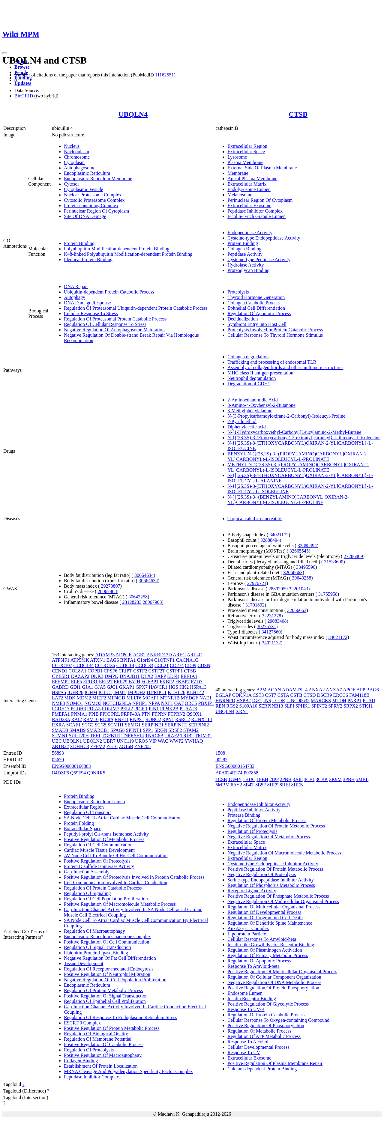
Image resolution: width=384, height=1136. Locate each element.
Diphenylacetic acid (246, 426)
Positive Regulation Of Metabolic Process (104, 839)
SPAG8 (117, 730)
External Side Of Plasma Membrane (262, 167)
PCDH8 (78, 708)
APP (360, 689)
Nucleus (72, 146)
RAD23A (61, 719)
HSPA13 (198, 687)
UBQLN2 (92, 741)
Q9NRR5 (96, 772)
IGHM (91, 692)
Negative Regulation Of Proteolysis (261, 874)
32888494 (270, 540)
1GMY (235, 779)
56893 (58, 753)
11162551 (164, 74)
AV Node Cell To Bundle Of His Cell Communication (116, 855)
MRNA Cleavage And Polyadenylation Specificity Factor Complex (128, 1071)
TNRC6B (154, 735)
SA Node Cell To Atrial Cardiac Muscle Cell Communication (123, 817)
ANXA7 (334, 689)
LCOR (278, 700)
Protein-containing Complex (91, 205)
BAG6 (112, 660)
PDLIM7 (110, 708)
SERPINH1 (176, 724)
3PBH (349, 779)
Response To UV (243, 1052)
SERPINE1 (153, 724)
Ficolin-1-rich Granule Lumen (256, 216)
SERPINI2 (198, 724)
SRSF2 (175, 730)
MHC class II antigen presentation (260, 372)
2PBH (286, 779)
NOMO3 (92, 703)
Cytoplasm (74, 162)
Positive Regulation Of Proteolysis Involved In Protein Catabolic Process (134, 877)
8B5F (260, 784)
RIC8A (106, 719)
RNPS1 (137, 719)
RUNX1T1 (201, 719)
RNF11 (122, 719)
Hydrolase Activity (245, 264)
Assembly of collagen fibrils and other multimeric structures (285, 367)
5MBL (362, 779)
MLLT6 (133, 697)
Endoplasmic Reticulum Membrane (98, 178)
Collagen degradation (247, 356)
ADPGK (124, 654)
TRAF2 (171, 735)
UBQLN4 (133, 114)
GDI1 (75, 687)
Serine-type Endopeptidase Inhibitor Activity (270, 879)
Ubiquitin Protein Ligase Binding (96, 952)
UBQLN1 (72, 741)
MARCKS (321, 700)
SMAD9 (77, 730)
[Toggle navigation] (4, 53)
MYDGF (189, 697)
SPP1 (148, 730)
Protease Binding (243, 815)
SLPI (289, 705)
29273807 (110, 586)
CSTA (283, 695)
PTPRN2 (176, 714)
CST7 (270, 695)
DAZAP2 (80, 676)
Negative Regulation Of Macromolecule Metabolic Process (284, 852)
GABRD (60, 687)
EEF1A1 (189, 676)
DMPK (111, 676)
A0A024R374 (228, 772)
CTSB (298, 114)
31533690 (333, 561)
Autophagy (74, 297)
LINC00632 (297, 700)
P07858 (251, 772)
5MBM (222, 784)
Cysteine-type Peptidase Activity (258, 259)
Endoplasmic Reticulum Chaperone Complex (107, 936)
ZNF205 (142, 746)
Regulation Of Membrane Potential (97, 1039)
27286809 (353, 556)
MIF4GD (116, 697)
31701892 (255, 604)
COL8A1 (77, 670)
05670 (58, 759)
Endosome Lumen (244, 993)
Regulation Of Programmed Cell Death (265, 917)
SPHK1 (303, 705)
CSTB (296, 695)
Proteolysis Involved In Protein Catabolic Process (275, 329)
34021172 (278, 534)
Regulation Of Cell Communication (98, 844)
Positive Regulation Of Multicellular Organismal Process (282, 971)
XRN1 (242, 711)
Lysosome (237, 157)
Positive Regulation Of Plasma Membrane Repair (274, 1063)
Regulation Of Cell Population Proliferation (106, 898)
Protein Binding (79, 243)
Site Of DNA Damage (85, 216)
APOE (349, 689)
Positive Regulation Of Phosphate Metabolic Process (278, 896)
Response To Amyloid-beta (253, 966)
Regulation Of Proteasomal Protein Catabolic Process (115, 318)
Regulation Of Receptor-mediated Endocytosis (109, 968)
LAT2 (57, 697)
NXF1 (167, 703)
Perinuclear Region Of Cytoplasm (96, 210)
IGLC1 (105, 692)
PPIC (105, 714)
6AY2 (236, 784)
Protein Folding (79, 823)
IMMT (119, 692)
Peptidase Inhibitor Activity (253, 809)
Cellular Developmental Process (258, 1047)
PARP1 (354, 700)
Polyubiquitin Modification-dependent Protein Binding (117, 248)
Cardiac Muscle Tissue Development (99, 850)
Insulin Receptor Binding (251, 998)
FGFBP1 (149, 681)
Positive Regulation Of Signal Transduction (106, 995)
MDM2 (84, 697)
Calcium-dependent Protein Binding (262, 1068)
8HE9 (272, 784)
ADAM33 (105, 654)
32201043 (298, 588)
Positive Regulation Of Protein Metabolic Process (112, 1028)
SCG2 (88, 724)
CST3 (258, 695)
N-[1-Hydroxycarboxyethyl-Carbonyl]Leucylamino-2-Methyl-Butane (294, 432)
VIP (153, 741)
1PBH (262, 779)
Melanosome (239, 194)
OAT (179, 703)
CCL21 (161, 665)
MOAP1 (150, 697)
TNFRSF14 (133, 735)
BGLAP (223, 695)
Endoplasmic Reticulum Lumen (94, 801)
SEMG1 (132, 724)
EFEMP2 (61, 681)
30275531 (266, 626)
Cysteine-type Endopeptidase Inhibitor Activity (272, 863)
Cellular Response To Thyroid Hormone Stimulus (275, 335)
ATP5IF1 (61, 660)
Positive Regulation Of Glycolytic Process (268, 1003)
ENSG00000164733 (234, 766)
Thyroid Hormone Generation (256, 297)
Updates (22, 83)
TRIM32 (203, 735)
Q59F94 (78, 772)
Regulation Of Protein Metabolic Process (103, 990)
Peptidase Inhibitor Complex (255, 210)
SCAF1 (73, 724)
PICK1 (140, 708)
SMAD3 (60, 730)
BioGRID (23, 95)
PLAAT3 (188, 708)
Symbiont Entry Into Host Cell (256, 324)
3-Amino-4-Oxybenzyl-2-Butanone (261, 405)
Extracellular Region (247, 146)
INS (267, 700)
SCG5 (100, 724)
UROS (141, 741)
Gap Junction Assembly (87, 871)
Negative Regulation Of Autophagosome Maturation (114, 329)
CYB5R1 (61, 676)
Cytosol (71, 183)
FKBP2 (167, 681)
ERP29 (120, 681)
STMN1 (60, 735)
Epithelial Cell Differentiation (256, 308)
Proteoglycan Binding (248, 270)
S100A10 (248, 705)
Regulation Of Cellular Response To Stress (105, 324)
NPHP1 (139, 703)
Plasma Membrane (245, 162)
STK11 (366, 705)
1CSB (221, 779)
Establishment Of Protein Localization (101, 1066)
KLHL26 (176, 692)
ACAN (274, 689)
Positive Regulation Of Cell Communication (106, 941)
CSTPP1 (174, 670)
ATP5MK (79, 660)
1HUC (249, 779)
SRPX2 (351, 705)
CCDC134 (83, 665)
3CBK (322, 779)
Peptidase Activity (244, 254)
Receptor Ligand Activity (251, 890)
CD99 (190, 665)
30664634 (144, 575)
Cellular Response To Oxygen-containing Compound (278, 1020)
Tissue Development (83, 963)
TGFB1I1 (111, 735)
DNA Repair (76, 286)
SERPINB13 (271, 705)
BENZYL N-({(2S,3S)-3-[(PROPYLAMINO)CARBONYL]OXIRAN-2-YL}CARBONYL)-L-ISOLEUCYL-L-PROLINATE (297, 456)
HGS (173, 687)
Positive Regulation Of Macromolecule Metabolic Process (120, 904)
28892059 (278, 588)
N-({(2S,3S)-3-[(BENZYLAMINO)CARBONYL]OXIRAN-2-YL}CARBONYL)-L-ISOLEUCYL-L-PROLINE (288, 499)
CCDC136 (105, 665)
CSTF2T (156, 670)
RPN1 (168, 719)
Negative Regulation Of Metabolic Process (268, 836)
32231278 (271, 615)
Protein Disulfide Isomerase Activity (99, 866)
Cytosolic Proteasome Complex (94, 200)
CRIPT (125, 670)
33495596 (305, 567)
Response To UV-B (245, 1009)
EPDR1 (90, 681)
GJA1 (87, 687)
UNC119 (125, 741)
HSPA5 (59, 692)
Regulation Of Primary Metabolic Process (267, 955)
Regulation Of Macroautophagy (94, 931)
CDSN (203, 665)
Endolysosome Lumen (249, 189)
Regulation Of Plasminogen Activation (264, 950)
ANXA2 (316, 689)
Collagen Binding (244, 248)
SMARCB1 (98, 730)
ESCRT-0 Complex (82, 1022)
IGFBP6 (75, 692)
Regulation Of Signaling (87, 893)
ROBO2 (153, 719)
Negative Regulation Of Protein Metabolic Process (276, 825)
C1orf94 (145, 660)
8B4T (248, 784)
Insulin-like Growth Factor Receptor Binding (270, 944)
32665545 (299, 550)
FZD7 (196, 681)
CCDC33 (144, 665)
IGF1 (257, 700)
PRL (115, 714)
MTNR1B (170, 697)
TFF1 (95, 735)
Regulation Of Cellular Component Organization (274, 976)
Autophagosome (79, 167)
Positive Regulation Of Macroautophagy (103, 1055)
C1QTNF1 (164, 660)
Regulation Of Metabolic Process (259, 1030)
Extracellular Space (246, 151)
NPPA (154, 703)
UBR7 (109, 741)
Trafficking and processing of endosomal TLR (271, 362)
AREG (179, 654)
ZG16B (126, 746)
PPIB (93, 714)
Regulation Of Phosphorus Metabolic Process (271, 885)
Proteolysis (238, 291)
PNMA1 (79, 714)
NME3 (58, 703)
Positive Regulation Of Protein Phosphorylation (273, 987)
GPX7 (142, 687)
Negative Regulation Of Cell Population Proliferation (115, 979)
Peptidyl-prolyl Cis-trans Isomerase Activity (106, 833)
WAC (163, 741)
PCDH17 (61, 708)
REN (220, 705)
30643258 (138, 596)
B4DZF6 (60, 772)
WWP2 (177, 741)
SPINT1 (134, 730)
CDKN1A (241, 695)
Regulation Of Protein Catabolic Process (103, 887)
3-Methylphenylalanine (249, 410)
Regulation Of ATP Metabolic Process (264, 1036)
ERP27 (105, 681)
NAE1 (205, 697)
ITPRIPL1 (157, 692)
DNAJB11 (130, 676)
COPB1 (95, 670)
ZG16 (112, 746)
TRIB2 (187, 735)
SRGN (160, 730)
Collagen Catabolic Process (253, 302)
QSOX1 (194, 714)
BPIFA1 (128, 660)
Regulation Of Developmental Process (264, 912)
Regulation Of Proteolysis (89, 1049)
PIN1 (154, 708)
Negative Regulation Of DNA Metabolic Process (274, 982)
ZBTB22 (60, 746)
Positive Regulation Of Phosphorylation (265, 1025)
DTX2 (147, 676)
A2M (261, 689)
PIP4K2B (169, 708)
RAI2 (76, 719)
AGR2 (139, 654)
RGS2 (232, 705)
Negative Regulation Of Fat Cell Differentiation (110, 958)
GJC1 (112, 687)
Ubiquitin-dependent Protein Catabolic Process (109, 291)
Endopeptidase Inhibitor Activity (258, 804)
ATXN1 (97, 660)
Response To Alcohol (247, 1041)
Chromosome (77, 157)
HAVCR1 (158, 687)
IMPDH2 (137, 692)
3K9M (335, 779)
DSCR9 (324, 695)
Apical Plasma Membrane (252, 178)
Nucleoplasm (76, 151)
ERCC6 (340, 695)
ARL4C (194, 654)
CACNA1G (187, 660)
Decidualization (242, 318)
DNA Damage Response (87, 302)
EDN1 (173, 676)
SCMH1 (116, 724)
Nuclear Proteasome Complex (93, 194)
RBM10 (91, 719)
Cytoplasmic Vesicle (83, 189)
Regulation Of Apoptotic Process (259, 313)
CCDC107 (62, 665)
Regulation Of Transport (87, 812)
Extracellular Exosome (249, 205)
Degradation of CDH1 (248, 383)
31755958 (328, 594)
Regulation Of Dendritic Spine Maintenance (269, 923)
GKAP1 (126, 687)
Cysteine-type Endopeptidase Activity (263, 237)
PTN (145, 714)
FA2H (134, 681)
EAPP (160, 676)
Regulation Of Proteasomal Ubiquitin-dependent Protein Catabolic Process (136, 308)
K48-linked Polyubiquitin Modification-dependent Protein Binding (128, 254)
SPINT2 (319, 705)
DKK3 (97, 676)
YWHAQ (193, 741)
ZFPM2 (97, 746)
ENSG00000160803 (71, 766)
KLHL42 (195, 692)
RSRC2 (182, 719)
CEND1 (60, 670)
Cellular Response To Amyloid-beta (261, 939)
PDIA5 (93, 708)
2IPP (274, 779)
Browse (21, 67)
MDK (69, 697)
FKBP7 (182, 681)
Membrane (237, 173)
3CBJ (309, 779)
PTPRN (159, 714)
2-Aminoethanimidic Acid (252, 399)
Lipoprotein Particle (246, 933)
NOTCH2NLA (117, 703)
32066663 (292, 572)
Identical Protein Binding (88, 259)
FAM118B (359, 695)
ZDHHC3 (79, 746)
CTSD (310, 695)
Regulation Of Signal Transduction (97, 947)
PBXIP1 (206, 703)
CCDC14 (125, 665)
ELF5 (76, 681)
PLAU (369, 700)
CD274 (177, 665)
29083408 (276, 621)
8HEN (297, 784)
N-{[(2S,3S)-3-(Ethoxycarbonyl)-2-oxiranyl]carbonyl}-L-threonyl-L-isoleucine (303, 437)
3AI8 (298, 779)
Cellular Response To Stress (91, 313)
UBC (57, 741)
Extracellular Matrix (246, 183)
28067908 (107, 591)
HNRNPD (225, 700)
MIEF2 (99, 697)
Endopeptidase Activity (249, 232)
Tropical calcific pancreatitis (254, 518)
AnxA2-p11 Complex (248, 928)
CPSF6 (110, 670)
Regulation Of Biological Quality (96, 1033)
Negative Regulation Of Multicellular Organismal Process (283, 901)
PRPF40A (130, 714)
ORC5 (191, 703)
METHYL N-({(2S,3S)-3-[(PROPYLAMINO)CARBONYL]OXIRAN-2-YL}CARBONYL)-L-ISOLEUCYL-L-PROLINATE (298, 467)
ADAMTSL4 (295, 689)
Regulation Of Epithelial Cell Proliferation (105, 1001)
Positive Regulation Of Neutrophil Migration (107, 974)
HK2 (184, 687)
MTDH (339, 700)
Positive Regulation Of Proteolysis (97, 860)
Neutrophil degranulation (251, 378)
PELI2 (126, 708)
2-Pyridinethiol (241, 421)
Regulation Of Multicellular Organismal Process (273, 906)
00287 (221, 759)
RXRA (58, 724)
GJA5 (100, 687)
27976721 (256, 583)
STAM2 (191, 730)
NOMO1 (74, 703)
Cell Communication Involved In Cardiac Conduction (115, 882)
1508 (220, 753)
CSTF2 (140, 670)
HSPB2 (243, 700)
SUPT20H (79, 735)
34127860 (271, 631)
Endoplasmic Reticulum (87, 173)
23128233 (132, 602)
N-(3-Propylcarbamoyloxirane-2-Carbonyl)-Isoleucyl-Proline (286, 416)
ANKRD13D (159, 654)
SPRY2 (335, 705)
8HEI (285, 784)
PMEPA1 (61, 714)
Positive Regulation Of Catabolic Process (103, 1044)
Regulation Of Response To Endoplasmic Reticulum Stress (120, 1017)
